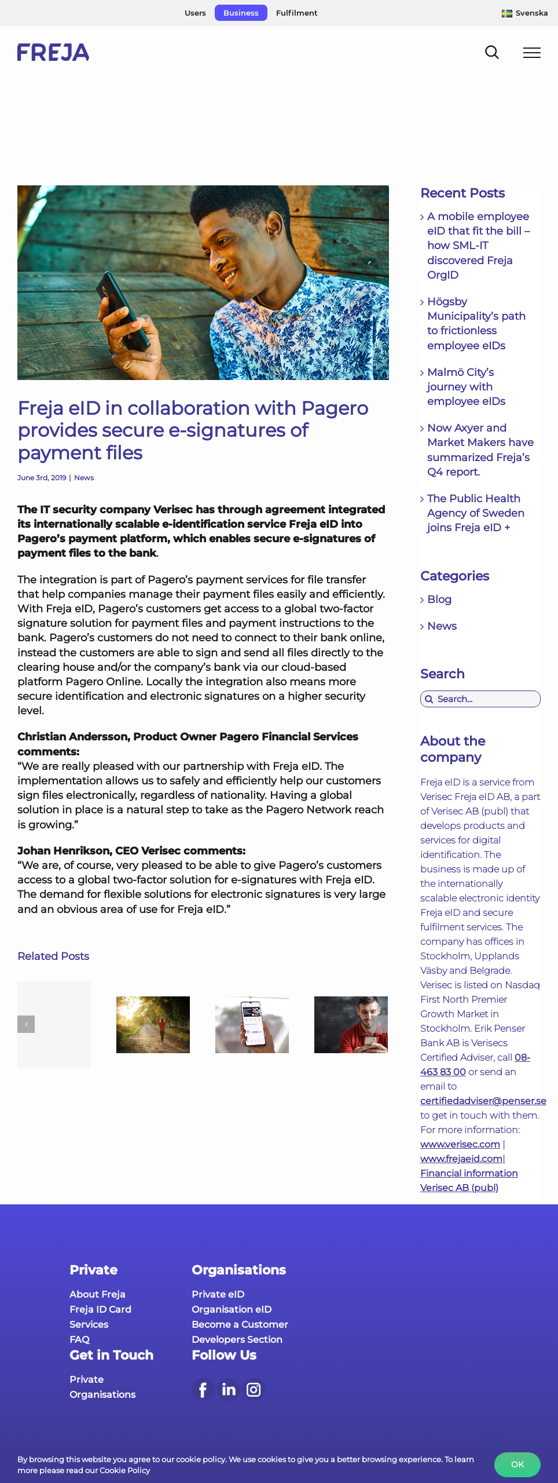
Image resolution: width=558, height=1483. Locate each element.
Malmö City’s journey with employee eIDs (466, 387)
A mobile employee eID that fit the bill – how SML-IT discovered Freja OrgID (478, 246)
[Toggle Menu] (532, 53)
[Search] (428, 699)
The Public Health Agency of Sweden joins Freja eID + (475, 513)
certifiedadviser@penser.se (483, 1100)
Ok (517, 1464)
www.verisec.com (460, 1144)
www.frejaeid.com (461, 1158)
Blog (439, 599)
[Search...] (480, 699)
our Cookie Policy (117, 1470)
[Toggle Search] (492, 52)
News (84, 477)
